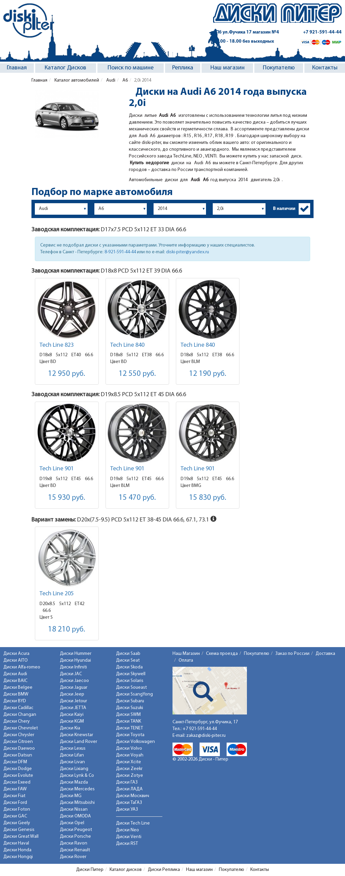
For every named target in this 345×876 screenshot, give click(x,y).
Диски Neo (127, 830)
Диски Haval (16, 843)
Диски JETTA (73, 707)
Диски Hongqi (18, 856)
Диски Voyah (129, 755)
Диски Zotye (129, 775)
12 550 (137, 374)
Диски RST (127, 843)
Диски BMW (15, 694)
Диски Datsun (17, 755)
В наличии (284, 208)
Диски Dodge (17, 768)
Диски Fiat (14, 795)
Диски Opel (72, 823)
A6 (124, 80)
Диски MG (71, 795)
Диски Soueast (131, 687)
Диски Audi (15, 674)
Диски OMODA (75, 816)
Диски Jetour (73, 701)
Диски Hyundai (75, 660)
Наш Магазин (186, 653)
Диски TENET (129, 728)
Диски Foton (16, 809)
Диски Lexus (73, 748)
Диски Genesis (18, 829)
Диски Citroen (18, 741)
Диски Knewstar (76, 735)
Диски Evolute (18, 775)
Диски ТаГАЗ (129, 802)
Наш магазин (227, 68)
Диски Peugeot (76, 829)
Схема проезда (222, 653)
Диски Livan (72, 762)
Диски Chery (16, 721)
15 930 (66, 498)
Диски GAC (15, 816)
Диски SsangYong (134, 694)
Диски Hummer (75, 653)
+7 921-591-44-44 (322, 32)
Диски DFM (15, 762)
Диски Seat (128, 660)
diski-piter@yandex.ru (187, 252)
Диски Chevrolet (20, 728)
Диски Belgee (17, 687)
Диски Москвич (132, 795)
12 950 (66, 374)
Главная (17, 68)
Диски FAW (15, 789)
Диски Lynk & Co (77, 775)
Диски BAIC (15, 680)
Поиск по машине (131, 68)
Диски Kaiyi (72, 714)
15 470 (137, 498)
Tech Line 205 (57, 594)
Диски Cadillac (18, 707)
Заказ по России (292, 653)
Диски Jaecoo (74, 680)
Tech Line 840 (127, 345)
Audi (110, 80)
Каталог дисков (126, 869)
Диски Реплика (164, 869)
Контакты (325, 68)
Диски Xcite (128, 762)
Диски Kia (70, 728)
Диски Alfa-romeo (21, 667)
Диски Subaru (130, 701)
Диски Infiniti (73, 667)
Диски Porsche (75, 836)
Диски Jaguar (73, 687)
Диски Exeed (16, 782)
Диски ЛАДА (129, 789)
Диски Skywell (130, 674)
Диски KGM (72, 721)
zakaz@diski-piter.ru (206, 735)
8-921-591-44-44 (120, 252)
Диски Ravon (73, 843)
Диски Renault (75, 850)
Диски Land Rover (78, 741)
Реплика (182, 68)
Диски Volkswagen (135, 741)
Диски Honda (17, 850)
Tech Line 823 (57, 345)
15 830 (207, 498)
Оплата (186, 660)
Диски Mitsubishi (77, 802)
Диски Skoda (129, 667)
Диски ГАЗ (127, 782)
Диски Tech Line (133, 823)
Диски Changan (19, 714)
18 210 (66, 630)
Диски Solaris (129, 680)
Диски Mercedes (77, 789)
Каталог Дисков (65, 68)
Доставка (325, 653)
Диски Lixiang (74, 768)
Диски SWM (128, 714)
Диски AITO (15, 660)
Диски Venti (128, 836)
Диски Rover (73, 856)
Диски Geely (16, 823)
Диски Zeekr (129, 768)
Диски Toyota (130, 735)
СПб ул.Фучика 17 (246, 32)
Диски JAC (71, 674)
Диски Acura (16, 653)
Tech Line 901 (57, 469)
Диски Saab (128, 653)
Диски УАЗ (127, 809)
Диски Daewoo (19, 748)
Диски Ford (15, 802)
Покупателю (279, 68)
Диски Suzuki (129, 707)
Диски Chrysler (18, 735)
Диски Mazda (74, 782)
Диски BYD (14, 701)
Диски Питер (90, 869)
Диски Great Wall (21, 836)
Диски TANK (128, 721)
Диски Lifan (72, 755)
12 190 (207, 374)
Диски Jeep (72, 694)
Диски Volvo (129, 748)
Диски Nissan (74, 809)
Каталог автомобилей (76, 80)
